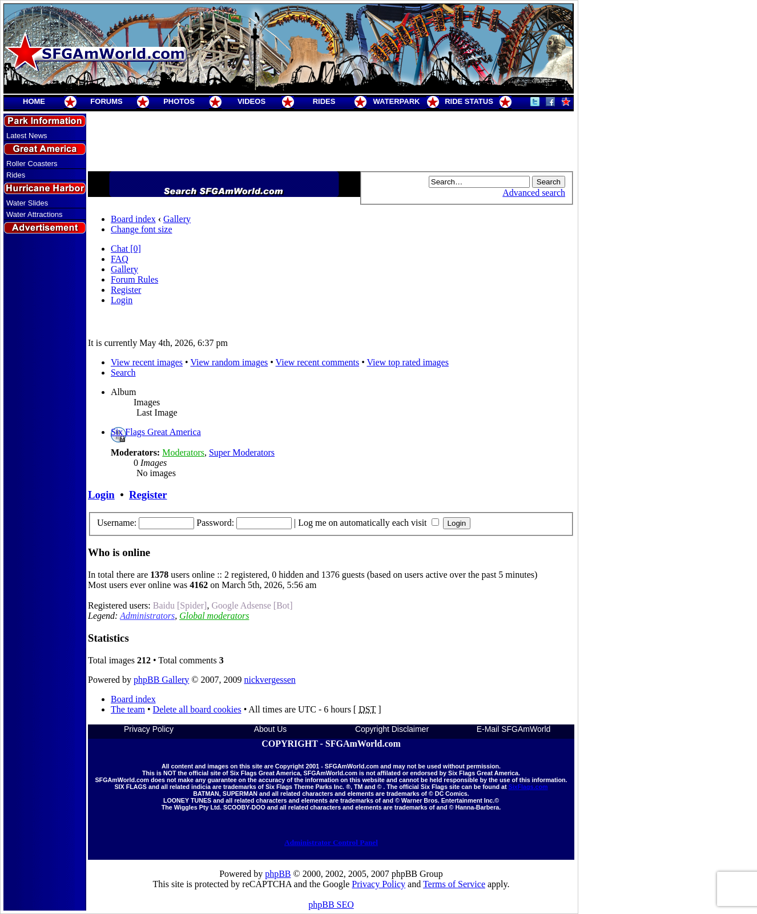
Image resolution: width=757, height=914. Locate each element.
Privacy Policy (149, 729)
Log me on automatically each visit (368, 523)
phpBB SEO (331, 904)
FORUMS (106, 101)
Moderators (183, 452)
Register (126, 290)
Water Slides (27, 203)
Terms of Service (454, 884)
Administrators (147, 616)
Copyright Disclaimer (392, 729)
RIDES (324, 101)
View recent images (147, 362)
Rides (15, 175)
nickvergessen (269, 680)
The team (128, 709)
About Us (270, 729)
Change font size (141, 229)
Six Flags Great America (156, 432)
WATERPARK (396, 101)
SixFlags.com (527, 786)
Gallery (177, 219)
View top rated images (407, 362)
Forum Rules (134, 279)
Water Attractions (34, 214)
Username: (116, 523)
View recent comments (318, 362)
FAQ (119, 259)
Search (123, 372)
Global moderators (214, 616)
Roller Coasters (32, 163)
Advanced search (533, 193)
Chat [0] (126, 248)
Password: (215, 523)
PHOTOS (179, 101)
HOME (34, 101)
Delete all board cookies (197, 709)
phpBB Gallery (161, 680)
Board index (133, 219)
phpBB (278, 874)
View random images (229, 362)
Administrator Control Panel (331, 842)
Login (121, 300)
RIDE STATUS (469, 101)
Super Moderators (242, 452)
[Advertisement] (45, 441)
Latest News (26, 135)
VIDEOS (251, 101)
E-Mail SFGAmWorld (514, 729)
